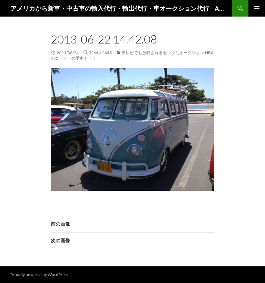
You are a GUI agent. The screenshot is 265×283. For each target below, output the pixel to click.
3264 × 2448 (100, 52)
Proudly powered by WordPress (39, 274)
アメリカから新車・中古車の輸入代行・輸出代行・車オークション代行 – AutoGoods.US (117, 8)
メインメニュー (256, 8)
